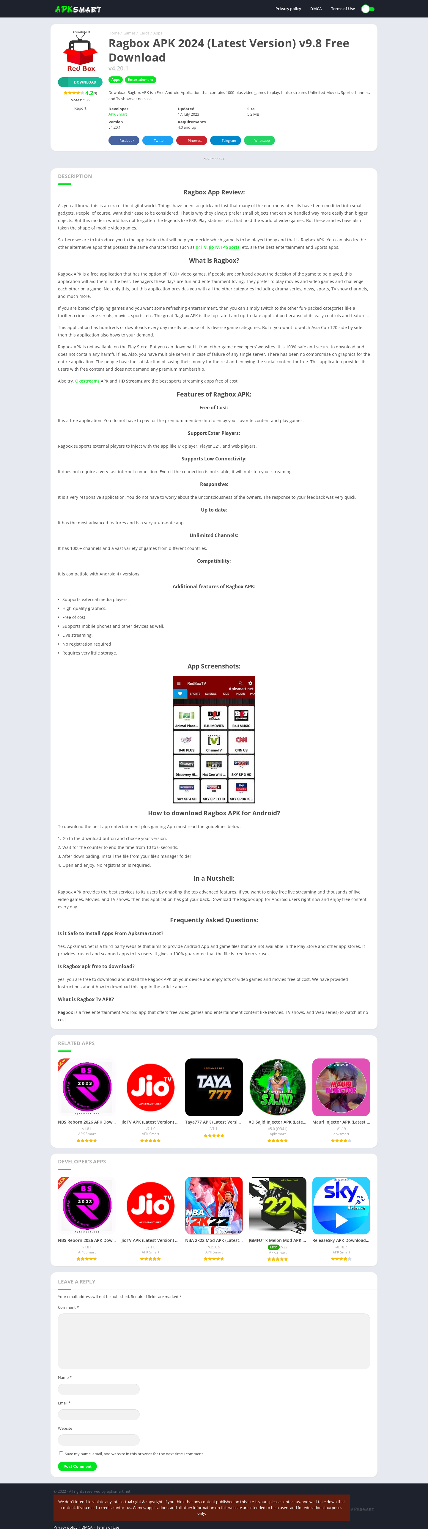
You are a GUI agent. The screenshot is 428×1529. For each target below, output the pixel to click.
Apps (157, 33)
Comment (68, 1307)
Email (64, 1403)
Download (77, 82)
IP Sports (230, 247)
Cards (144, 33)
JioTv (214, 247)
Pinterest (191, 140)
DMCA (316, 9)
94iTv (201, 247)
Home (113, 33)
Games (129, 33)
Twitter (155, 140)
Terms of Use (343, 9)
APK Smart (117, 114)
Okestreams (87, 381)
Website (65, 1428)
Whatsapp (259, 140)
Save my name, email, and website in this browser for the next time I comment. (134, 1453)
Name (65, 1377)
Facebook (123, 140)
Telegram (225, 140)
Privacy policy (288, 9)
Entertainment (140, 79)
